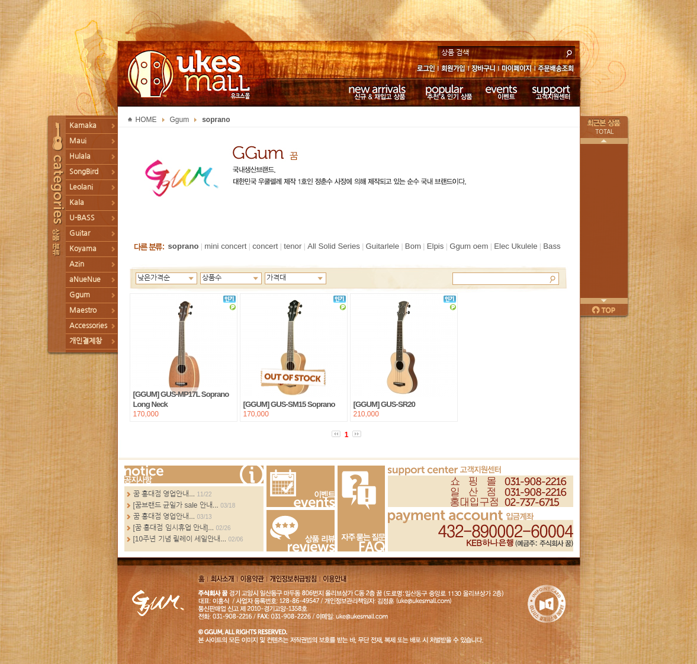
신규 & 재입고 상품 (375, 92)
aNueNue (85, 279)
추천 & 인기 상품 (448, 92)
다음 (604, 301)
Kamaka (83, 125)
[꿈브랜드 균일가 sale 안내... (176, 505)
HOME (146, 120)
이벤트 (501, 92)
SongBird (83, 171)
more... (194, 474)
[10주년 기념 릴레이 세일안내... (180, 539)
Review (300, 530)
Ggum (79, 295)
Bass (551, 246)
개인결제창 (85, 341)
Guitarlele (382, 246)
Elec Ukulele (515, 246)
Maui (77, 141)
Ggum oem (468, 246)
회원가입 (454, 69)
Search (552, 278)
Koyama (83, 248)
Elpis (435, 246)
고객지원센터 (551, 92)
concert (265, 246)
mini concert (225, 246)
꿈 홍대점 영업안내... (164, 494)
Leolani (81, 187)
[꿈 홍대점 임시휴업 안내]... (173, 528)
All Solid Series (333, 246)
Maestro (83, 310)
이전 (604, 141)
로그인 (425, 69)
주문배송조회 (557, 69)
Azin (76, 264)
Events (300, 486)
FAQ (361, 508)
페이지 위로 (604, 310)
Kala (76, 202)
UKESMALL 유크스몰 (190, 74)
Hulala (80, 156)
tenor (292, 246)
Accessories (88, 325)
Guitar (79, 233)
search (569, 52)
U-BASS (82, 218)
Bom (413, 246)
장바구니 (483, 69)
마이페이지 (516, 69)
